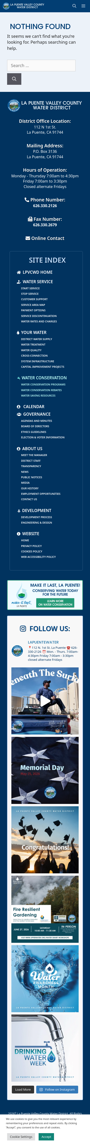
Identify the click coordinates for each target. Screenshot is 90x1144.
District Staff (30, 460)
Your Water (31, 332)
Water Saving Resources (38, 395)
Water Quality (31, 350)
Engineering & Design (36, 522)
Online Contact (45, 238)
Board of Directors (35, 426)
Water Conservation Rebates (41, 390)
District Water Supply (36, 339)
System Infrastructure (37, 361)
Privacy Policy (31, 546)
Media (25, 482)
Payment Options (33, 310)
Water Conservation (42, 377)
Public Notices (31, 477)
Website (28, 533)
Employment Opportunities (40, 493)
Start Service (30, 288)
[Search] (14, 79)
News (24, 472)
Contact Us (29, 499)
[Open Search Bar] (75, 6)
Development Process (36, 517)
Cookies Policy (31, 551)
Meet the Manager (34, 455)
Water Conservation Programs (43, 384)
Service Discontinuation (39, 316)
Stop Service (30, 293)
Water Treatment (33, 344)
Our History (30, 488)
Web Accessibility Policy (38, 557)
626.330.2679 (45, 224)
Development (34, 510)
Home (25, 540)
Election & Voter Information (42, 437)
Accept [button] (46, 1137)
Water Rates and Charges (39, 321)
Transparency (31, 466)
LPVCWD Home (35, 272)
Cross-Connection (34, 355)
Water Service (35, 281)
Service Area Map (33, 305)
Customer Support (34, 299)
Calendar (30, 406)
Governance (33, 414)
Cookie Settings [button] (21, 1137)
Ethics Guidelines (33, 432)
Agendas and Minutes (36, 421)
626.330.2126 (45, 205)
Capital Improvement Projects (42, 366)
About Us (29, 448)
